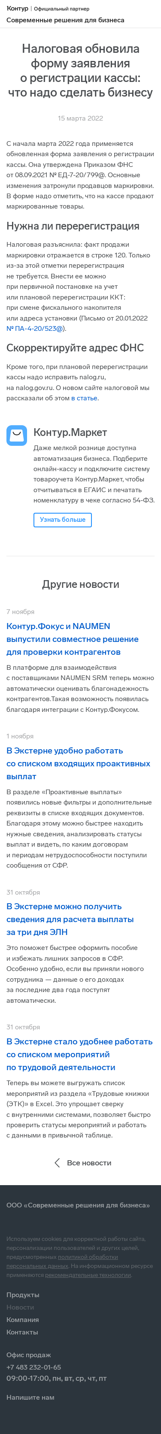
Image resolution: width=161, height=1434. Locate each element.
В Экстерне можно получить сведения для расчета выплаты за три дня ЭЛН (70, 919)
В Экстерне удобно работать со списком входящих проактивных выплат (78, 763)
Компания (22, 1320)
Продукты (22, 1295)
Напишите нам (30, 1397)
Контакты (22, 1332)
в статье (84, 398)
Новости (20, 1307)
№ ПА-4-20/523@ (34, 328)
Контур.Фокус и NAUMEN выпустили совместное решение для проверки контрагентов (72, 639)
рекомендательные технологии (88, 1275)
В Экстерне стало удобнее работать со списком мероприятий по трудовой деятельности (79, 1054)
